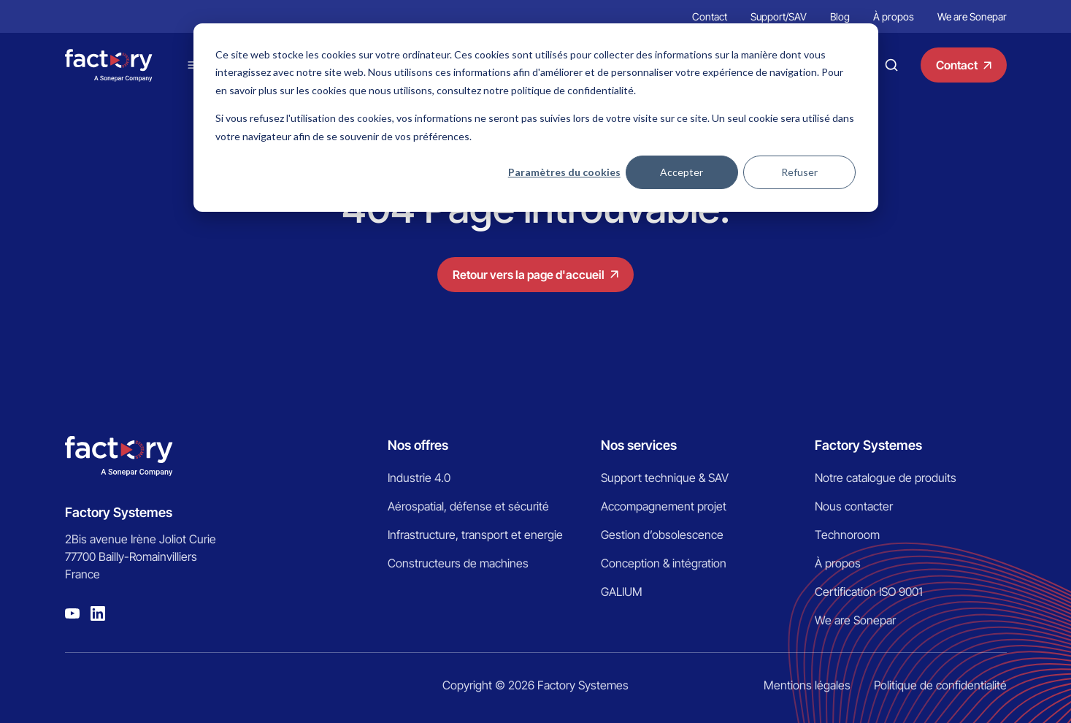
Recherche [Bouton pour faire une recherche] (891, 65)
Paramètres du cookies (564, 172)
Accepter (681, 172)
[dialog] (535, 117)
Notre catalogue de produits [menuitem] (885, 477)
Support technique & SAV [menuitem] (665, 477)
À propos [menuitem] (893, 16)
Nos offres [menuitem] (418, 445)
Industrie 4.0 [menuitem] (419, 477)
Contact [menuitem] (709, 16)
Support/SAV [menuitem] (779, 16)
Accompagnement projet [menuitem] (663, 506)
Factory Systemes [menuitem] (868, 445)
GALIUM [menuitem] (621, 591)
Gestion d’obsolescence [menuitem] (662, 534)
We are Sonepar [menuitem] (972, 16)
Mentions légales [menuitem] (807, 685)
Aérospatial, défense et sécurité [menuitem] (468, 506)
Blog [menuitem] (840, 16)
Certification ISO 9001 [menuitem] (869, 591)
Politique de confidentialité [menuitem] (940, 685)
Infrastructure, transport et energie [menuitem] (475, 534)
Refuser (799, 172)
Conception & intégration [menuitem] (663, 563)
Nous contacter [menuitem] (854, 506)
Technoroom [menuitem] (847, 534)
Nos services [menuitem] (639, 445)
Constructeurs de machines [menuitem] (458, 563)
